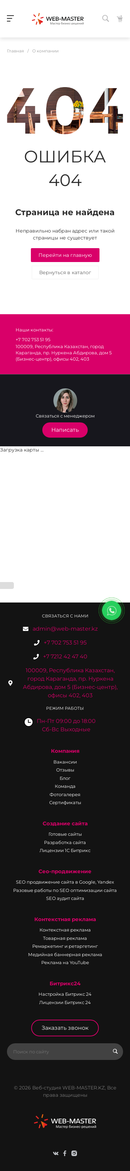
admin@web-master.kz (65, 628)
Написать (65, 430)
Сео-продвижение (65, 871)
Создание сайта (65, 823)
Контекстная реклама (65, 919)
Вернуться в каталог (65, 272)
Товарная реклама (65, 938)
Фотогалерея (65, 794)
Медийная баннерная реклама (65, 954)
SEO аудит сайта (65, 898)
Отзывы (65, 770)
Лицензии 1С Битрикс (65, 850)
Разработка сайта (65, 842)
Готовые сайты (65, 834)
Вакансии (65, 762)
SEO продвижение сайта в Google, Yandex (65, 882)
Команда (65, 786)
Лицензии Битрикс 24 (65, 1002)
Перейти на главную (65, 255)
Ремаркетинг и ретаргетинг (65, 946)
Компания (65, 751)
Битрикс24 (65, 983)
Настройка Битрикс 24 (65, 994)
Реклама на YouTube (65, 962)
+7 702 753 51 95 (65, 642)
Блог (65, 778)
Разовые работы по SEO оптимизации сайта (65, 890)
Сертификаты (65, 802)
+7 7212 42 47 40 (65, 656)
